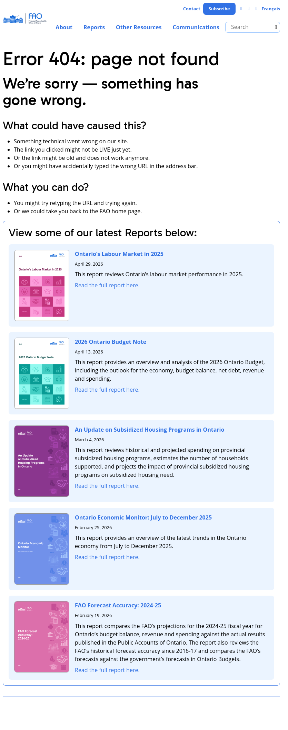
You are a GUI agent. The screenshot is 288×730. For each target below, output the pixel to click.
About (64, 27)
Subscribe (219, 9)
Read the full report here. (107, 285)
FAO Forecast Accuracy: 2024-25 (118, 605)
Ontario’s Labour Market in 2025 (119, 254)
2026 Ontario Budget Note (110, 342)
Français (270, 9)
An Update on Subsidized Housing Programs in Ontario (149, 429)
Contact (191, 9)
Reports (94, 27)
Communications (195, 27)
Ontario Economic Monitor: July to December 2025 (143, 517)
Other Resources (138, 27)
